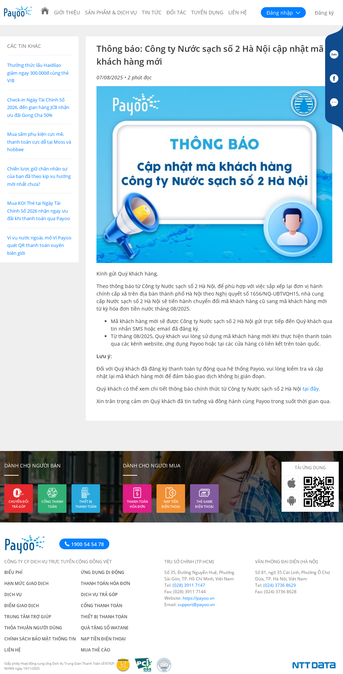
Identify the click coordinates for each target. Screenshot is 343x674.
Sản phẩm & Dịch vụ (111, 12)
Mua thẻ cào (95, 650)
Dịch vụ (13, 594)
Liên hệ (237, 12)
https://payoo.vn (198, 598)
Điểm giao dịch (21, 606)
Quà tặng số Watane (105, 628)
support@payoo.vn (196, 604)
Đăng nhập (283, 12)
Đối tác (176, 12)
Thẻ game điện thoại (204, 504)
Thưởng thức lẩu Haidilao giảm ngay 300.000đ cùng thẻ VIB (38, 73)
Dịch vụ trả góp (99, 594)
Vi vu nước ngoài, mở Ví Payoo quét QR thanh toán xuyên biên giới (39, 245)
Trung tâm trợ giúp (27, 617)
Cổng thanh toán (52, 504)
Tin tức (151, 12)
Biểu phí (13, 572)
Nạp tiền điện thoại (170, 504)
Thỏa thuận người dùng (33, 628)
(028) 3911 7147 (189, 585)
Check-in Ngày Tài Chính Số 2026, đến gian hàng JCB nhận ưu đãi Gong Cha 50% (38, 107)
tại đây (311, 388)
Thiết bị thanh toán (85, 504)
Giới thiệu (67, 12)
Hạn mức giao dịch (26, 583)
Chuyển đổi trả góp (19, 504)
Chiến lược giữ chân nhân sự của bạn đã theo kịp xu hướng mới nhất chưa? (39, 176)
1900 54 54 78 (84, 544)
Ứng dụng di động (102, 572)
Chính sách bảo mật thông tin (40, 639)
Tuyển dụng (207, 12)
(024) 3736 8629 (279, 585)
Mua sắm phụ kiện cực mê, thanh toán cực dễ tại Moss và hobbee (39, 142)
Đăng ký (324, 12)
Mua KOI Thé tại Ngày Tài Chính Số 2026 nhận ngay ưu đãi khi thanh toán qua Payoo (38, 211)
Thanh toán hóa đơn (137, 504)
